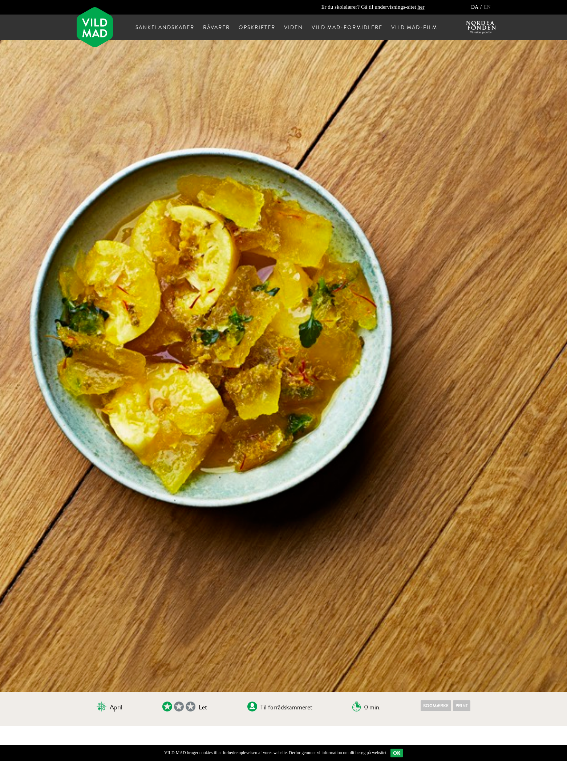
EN (487, 7)
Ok (396, 753)
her (420, 7)
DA (475, 7)
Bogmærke (436, 706)
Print (461, 706)
